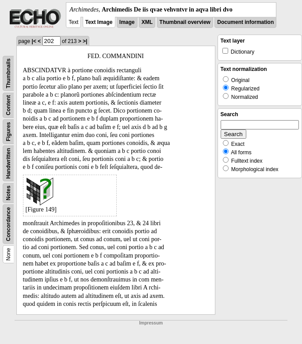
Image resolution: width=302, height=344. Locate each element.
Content (8, 105)
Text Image (99, 22)
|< (34, 41)
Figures (8, 131)
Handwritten (8, 163)
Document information (245, 22)
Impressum (151, 323)
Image (127, 22)
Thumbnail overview (185, 22)
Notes (8, 193)
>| (85, 41)
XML (147, 22)
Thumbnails (8, 73)
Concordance (8, 224)
